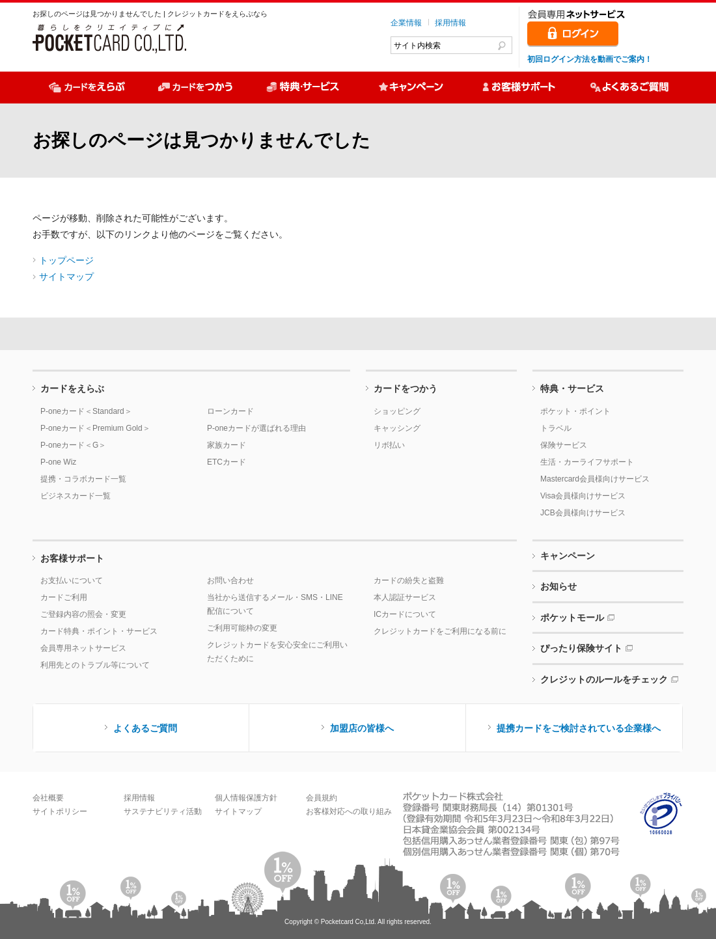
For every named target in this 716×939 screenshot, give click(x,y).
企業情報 (406, 22)
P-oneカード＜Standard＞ (86, 411)
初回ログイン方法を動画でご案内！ (589, 59)
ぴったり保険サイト (581, 648)
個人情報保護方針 (246, 797)
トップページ (66, 260)
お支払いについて (71, 580)
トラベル (555, 428)
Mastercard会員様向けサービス (595, 478)
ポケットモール (572, 617)
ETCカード (226, 462)
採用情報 (450, 22)
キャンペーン (567, 556)
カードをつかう (405, 388)
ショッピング (397, 411)
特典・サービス (572, 388)
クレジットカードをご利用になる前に (440, 631)
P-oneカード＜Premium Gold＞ (95, 428)
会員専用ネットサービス (83, 648)
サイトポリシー (60, 811)
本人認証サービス (405, 597)
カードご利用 (63, 597)
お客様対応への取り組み (349, 811)
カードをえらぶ (72, 388)
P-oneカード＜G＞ (73, 445)
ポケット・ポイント (575, 411)
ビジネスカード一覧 (75, 495)
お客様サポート (72, 558)
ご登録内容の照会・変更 (83, 614)
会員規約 (321, 797)
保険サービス (563, 445)
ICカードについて (405, 614)
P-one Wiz (58, 462)
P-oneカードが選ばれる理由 (256, 428)
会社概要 (48, 797)
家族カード (226, 445)
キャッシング (397, 428)
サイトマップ (66, 276)
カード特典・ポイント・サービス (99, 631)
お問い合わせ (230, 580)
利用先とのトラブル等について (95, 665)
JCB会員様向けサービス (583, 512)
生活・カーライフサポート (587, 462)
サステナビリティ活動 (163, 811)
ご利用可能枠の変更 (242, 628)
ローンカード (230, 411)
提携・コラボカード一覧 (83, 478)
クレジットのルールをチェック (604, 679)
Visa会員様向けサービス (583, 495)
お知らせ (558, 586)
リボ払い (389, 445)
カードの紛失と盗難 (409, 580)
